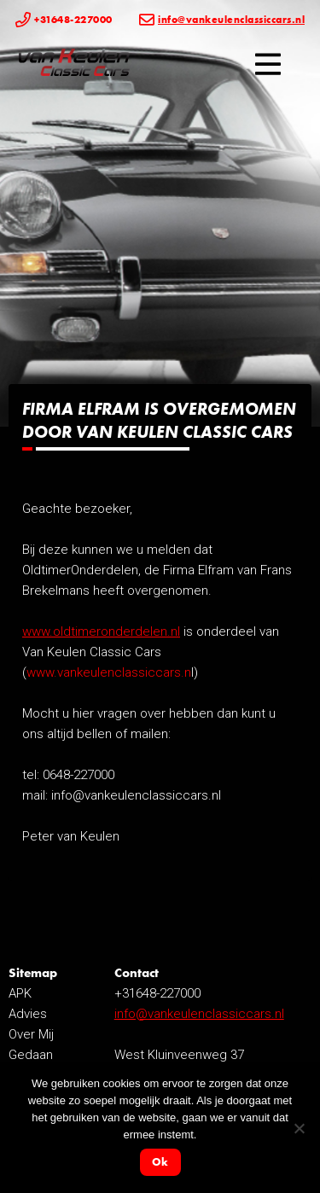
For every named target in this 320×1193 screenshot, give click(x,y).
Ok (160, 1162)
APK (20, 993)
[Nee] (298, 1128)
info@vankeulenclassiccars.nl (199, 1013)
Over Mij (31, 1034)
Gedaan (31, 1054)
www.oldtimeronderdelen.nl (101, 631)
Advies (28, 1013)
